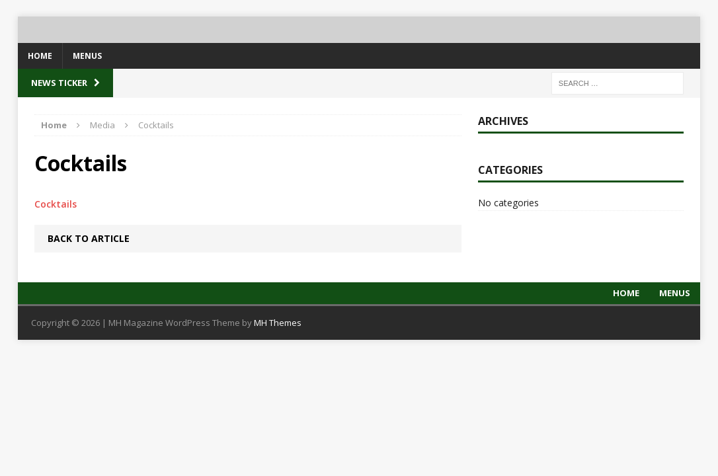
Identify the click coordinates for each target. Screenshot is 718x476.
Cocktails (55, 204)
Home (40, 55)
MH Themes (277, 323)
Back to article (89, 238)
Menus (87, 55)
